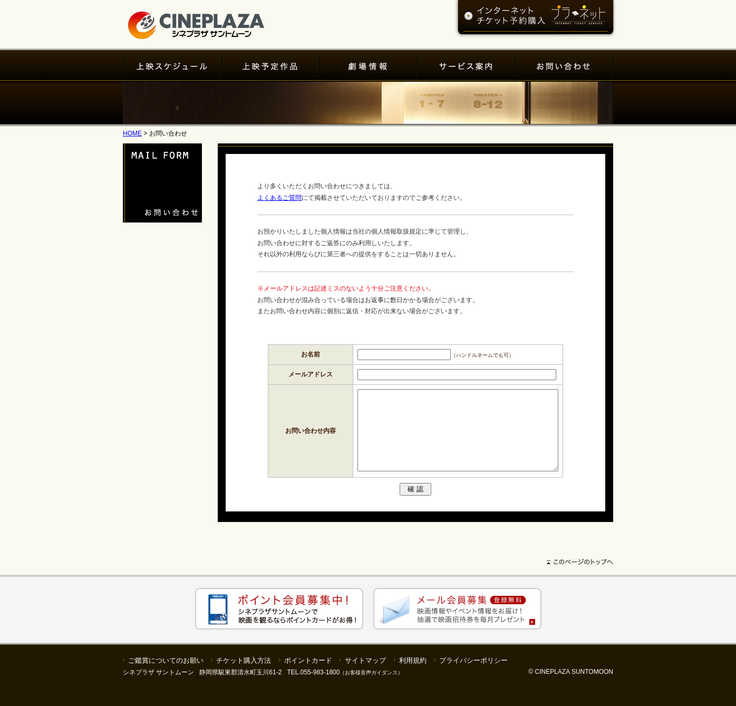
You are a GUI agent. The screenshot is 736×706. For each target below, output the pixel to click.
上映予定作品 (270, 66)
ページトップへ (368, 580)
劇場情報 (368, 66)
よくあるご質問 (279, 197)
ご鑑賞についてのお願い (166, 676)
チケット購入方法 (243, 676)
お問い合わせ (564, 66)
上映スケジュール (172, 66)
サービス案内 (466, 66)
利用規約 (413, 676)
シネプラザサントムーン (196, 20)
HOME (132, 133)
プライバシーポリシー (473, 676)
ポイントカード (308, 676)
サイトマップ (365, 676)
